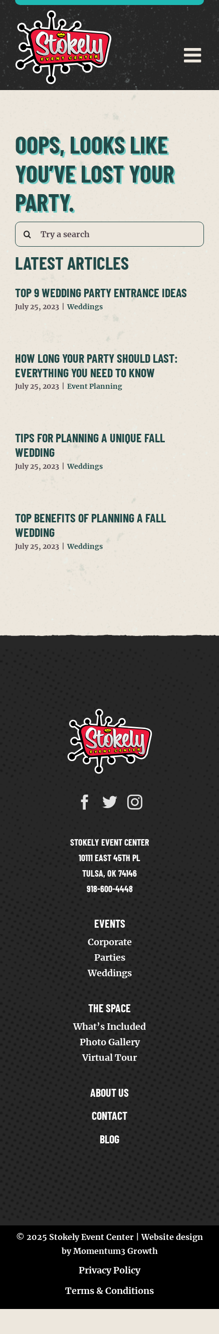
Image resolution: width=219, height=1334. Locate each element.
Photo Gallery (110, 1042)
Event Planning (94, 386)
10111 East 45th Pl (109, 857)
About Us (109, 1092)
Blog (109, 1138)
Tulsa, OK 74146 (109, 873)
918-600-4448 (110, 888)
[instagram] (134, 802)
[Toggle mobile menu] (194, 55)
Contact (109, 1115)
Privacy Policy (109, 1270)
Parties (109, 957)
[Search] (27, 234)
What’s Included (109, 1026)
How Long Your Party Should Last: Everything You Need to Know (96, 365)
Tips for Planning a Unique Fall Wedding (90, 444)
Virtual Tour (109, 1057)
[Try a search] (109, 234)
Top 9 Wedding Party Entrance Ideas (101, 292)
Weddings (85, 306)
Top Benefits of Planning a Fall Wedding (90, 524)
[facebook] (84, 802)
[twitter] (109, 802)
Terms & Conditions (109, 1290)
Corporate (110, 942)
